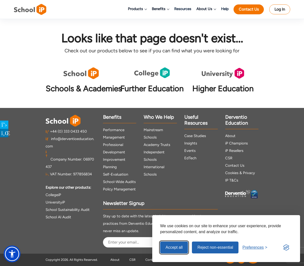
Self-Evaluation (115, 174)
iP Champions (236, 143)
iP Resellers (234, 150)
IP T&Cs (231, 180)
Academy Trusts (157, 145)
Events (190, 150)
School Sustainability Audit (68, 209)
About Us (206, 9)
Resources (182, 9)
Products (137, 9)
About (230, 136)
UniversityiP (55, 202)
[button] (12, 254)
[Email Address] (144, 242)
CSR (228, 158)
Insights (190, 143)
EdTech (190, 158)
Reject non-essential (215, 247)
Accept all (174, 247)
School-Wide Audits (119, 182)
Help (225, 9)
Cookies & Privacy (240, 173)
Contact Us (249, 9)
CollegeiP (53, 195)
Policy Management (119, 189)
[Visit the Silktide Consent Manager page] (286, 247)
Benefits (160, 9)
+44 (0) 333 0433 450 (66, 131)
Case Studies (195, 136)
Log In (279, 9)
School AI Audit (58, 217)
